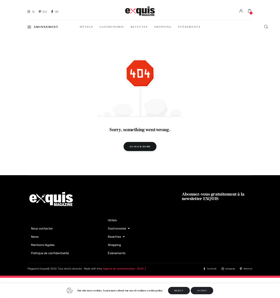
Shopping (114, 245)
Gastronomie (119, 228)
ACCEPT (202, 290)
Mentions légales (43, 245)
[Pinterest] (43, 11)
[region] (140, 290)
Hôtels (112, 220)
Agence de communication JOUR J (124, 268)
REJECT (178, 290)
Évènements (117, 253)
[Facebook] (54, 11)
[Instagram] (32, 11)
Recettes (116, 236)
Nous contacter (42, 228)
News (35, 236)
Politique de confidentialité (50, 253)
